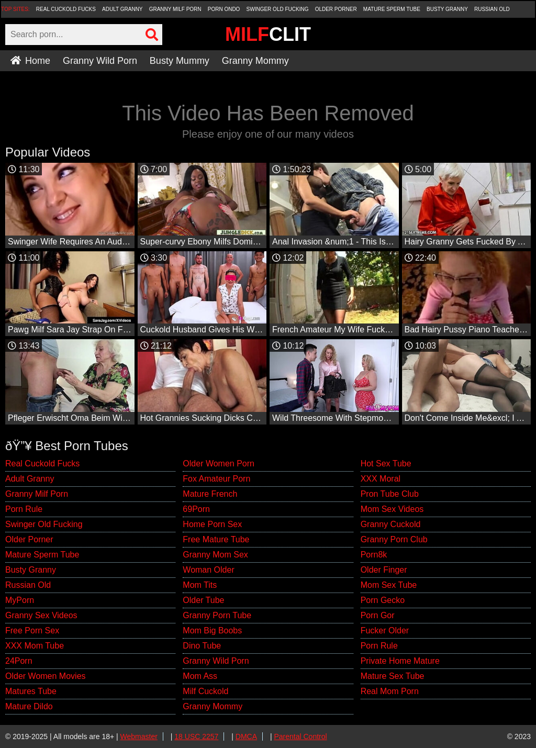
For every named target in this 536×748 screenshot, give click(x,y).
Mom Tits (200, 584)
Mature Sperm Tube (391, 9)
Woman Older (208, 569)
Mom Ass (200, 676)
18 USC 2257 (196, 736)
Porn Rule (23, 509)
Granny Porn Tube (217, 615)
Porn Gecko (383, 600)
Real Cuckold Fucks (66, 9)
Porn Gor (378, 615)
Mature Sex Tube (393, 676)
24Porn (18, 660)
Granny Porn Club (394, 539)
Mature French (210, 493)
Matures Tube (31, 691)
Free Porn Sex (32, 630)
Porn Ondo (224, 9)
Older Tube (203, 600)
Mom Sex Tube (389, 584)
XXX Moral (380, 478)
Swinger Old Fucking (278, 9)
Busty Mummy (179, 60)
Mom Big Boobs (212, 630)
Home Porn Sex (212, 524)
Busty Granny (447, 9)
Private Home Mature (400, 660)
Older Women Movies (45, 676)
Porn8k (374, 554)
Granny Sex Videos (41, 615)
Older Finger (384, 569)
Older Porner (336, 9)
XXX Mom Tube (34, 645)
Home (30, 60)
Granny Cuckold (391, 524)
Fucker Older (385, 630)
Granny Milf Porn (175, 9)
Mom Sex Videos (392, 509)
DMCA (246, 736)
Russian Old (492, 9)
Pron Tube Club (390, 493)
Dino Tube (202, 645)
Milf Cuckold (205, 691)
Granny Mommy (255, 60)
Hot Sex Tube (386, 463)
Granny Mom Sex (215, 554)
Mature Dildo (29, 706)
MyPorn (19, 600)
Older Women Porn (218, 463)
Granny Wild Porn (100, 60)
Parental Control (300, 736)
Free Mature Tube (216, 539)
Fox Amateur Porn (216, 478)
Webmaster (139, 736)
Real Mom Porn (390, 691)
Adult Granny (122, 9)
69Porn (196, 509)
